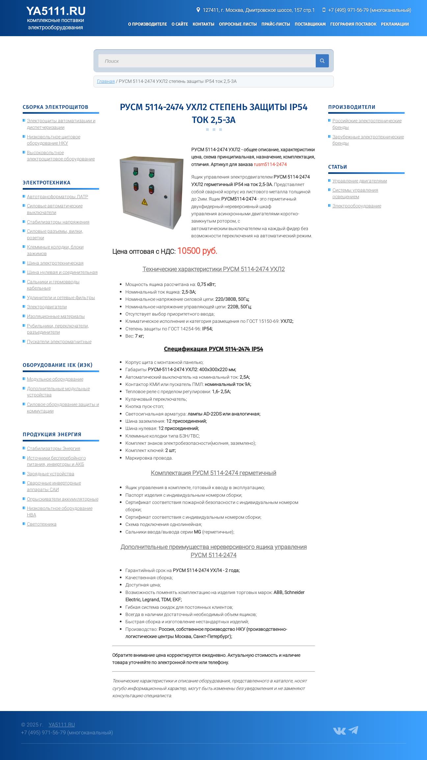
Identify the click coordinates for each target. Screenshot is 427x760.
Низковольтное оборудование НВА (60, 511)
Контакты (203, 24)
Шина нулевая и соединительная (62, 272)
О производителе (147, 24)
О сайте (180, 24)
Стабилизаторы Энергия (53, 448)
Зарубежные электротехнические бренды (368, 140)
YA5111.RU (62, 725)
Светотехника (42, 524)
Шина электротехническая (55, 263)
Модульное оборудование (55, 379)
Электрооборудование (357, 205)
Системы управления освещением (355, 193)
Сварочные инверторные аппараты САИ (54, 486)
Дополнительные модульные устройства (58, 392)
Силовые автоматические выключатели (55, 209)
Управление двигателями (360, 180)
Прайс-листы (275, 24)
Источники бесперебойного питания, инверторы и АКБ (56, 461)
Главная (106, 81)
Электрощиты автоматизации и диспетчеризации (61, 124)
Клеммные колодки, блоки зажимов (55, 250)
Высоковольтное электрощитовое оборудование (61, 156)
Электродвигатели (47, 306)
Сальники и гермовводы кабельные (53, 285)
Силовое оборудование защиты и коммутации (63, 408)
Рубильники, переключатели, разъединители (58, 329)
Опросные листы (238, 24)
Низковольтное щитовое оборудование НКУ (53, 140)
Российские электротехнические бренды (367, 124)
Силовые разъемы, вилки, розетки (55, 234)
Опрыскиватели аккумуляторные (62, 499)
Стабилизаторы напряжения (58, 222)
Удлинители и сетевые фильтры (61, 297)
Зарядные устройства (50, 473)
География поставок (353, 24)
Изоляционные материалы (56, 316)
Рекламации (395, 24)
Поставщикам (310, 24)
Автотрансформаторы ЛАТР (57, 196)
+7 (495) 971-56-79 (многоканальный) (369, 10)
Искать (322, 60)
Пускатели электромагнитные (59, 341)
